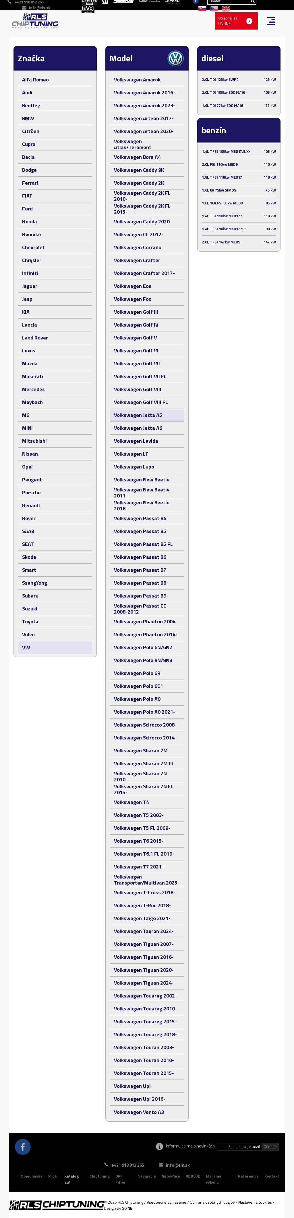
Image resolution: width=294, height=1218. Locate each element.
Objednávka (31, 1176)
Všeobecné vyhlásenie (166, 1202)
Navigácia (147, 1176)
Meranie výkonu (213, 1179)
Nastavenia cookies (255, 1202)
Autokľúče (171, 1176)
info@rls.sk (39, 8)
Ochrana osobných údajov (212, 1202)
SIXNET (128, 1208)
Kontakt (271, 1176)
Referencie (248, 1176)
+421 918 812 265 (127, 1165)
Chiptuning (100, 1176)
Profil (53, 1176)
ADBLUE (193, 1176)
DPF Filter (120, 1179)
